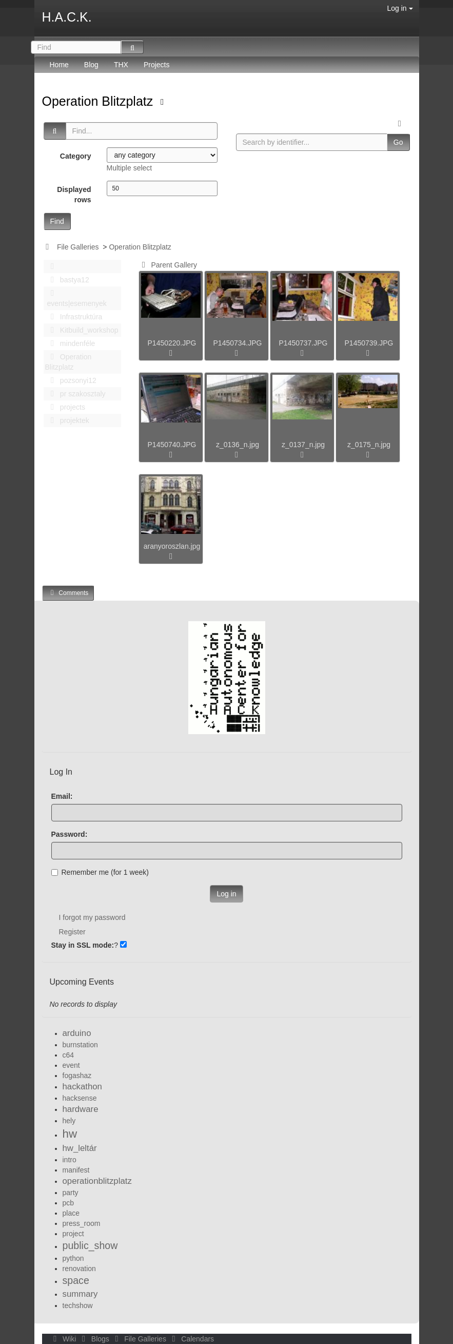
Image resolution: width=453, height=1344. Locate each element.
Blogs (94, 1339)
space (76, 1280)
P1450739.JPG (369, 343)
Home (59, 65)
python (73, 1258)
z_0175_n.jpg (368, 444)
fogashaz (77, 1075)
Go (398, 142)
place (71, 1213)
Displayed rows (74, 194)
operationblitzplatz (97, 1181)
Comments (68, 593)
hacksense (80, 1098)
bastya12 (67, 280)
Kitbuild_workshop (82, 330)
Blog (91, 65)
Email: (62, 796)
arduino (77, 1033)
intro (69, 1160)
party (70, 1192)
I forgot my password (92, 917)
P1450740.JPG (172, 444)
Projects (157, 65)
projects (65, 407)
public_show (90, 1245)
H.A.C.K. (67, 17)
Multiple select (129, 168)
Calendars (191, 1339)
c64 (68, 1055)
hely (69, 1121)
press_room (82, 1223)
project (73, 1234)
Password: (69, 834)
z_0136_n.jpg (237, 444)
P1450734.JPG (237, 343)
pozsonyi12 (70, 380)
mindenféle (70, 343)
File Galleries (78, 247)
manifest (76, 1170)
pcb (68, 1203)
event (71, 1065)
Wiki (64, 1339)
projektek (67, 420)
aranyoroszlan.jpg (172, 546)
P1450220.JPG (172, 343)
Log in (399, 8)
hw (70, 1133)
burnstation (80, 1045)
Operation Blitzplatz (99, 101)
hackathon (82, 1086)
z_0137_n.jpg (303, 444)
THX (121, 65)
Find (57, 221)
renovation (79, 1268)
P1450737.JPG (303, 343)
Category (75, 156)
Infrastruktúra (74, 317)
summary (80, 1294)
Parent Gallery (167, 265)
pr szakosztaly (75, 394)
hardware (81, 1109)
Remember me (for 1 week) (100, 872)
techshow (78, 1305)
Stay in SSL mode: (82, 945)
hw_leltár (80, 1148)
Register (72, 932)
